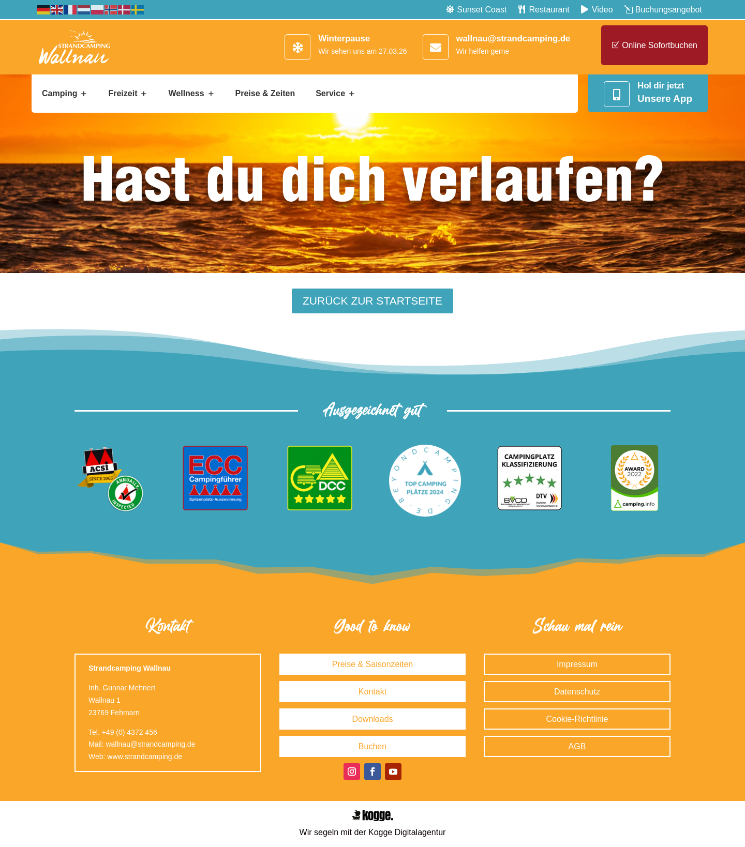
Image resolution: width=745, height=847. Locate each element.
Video (602, 9)
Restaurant (549, 9)
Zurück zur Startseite (372, 301)
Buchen (372, 746)
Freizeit (122, 93)
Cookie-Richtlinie (577, 719)
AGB (577, 746)
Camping (59, 93)
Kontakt (372, 691)
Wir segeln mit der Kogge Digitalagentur (373, 832)
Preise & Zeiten (265, 93)
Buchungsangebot (668, 9)
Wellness (186, 93)
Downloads (372, 719)
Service (330, 93)
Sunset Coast (481, 9)
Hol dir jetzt (660, 85)
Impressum (577, 664)
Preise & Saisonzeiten (372, 664)
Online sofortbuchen (659, 45)
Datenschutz (577, 691)
